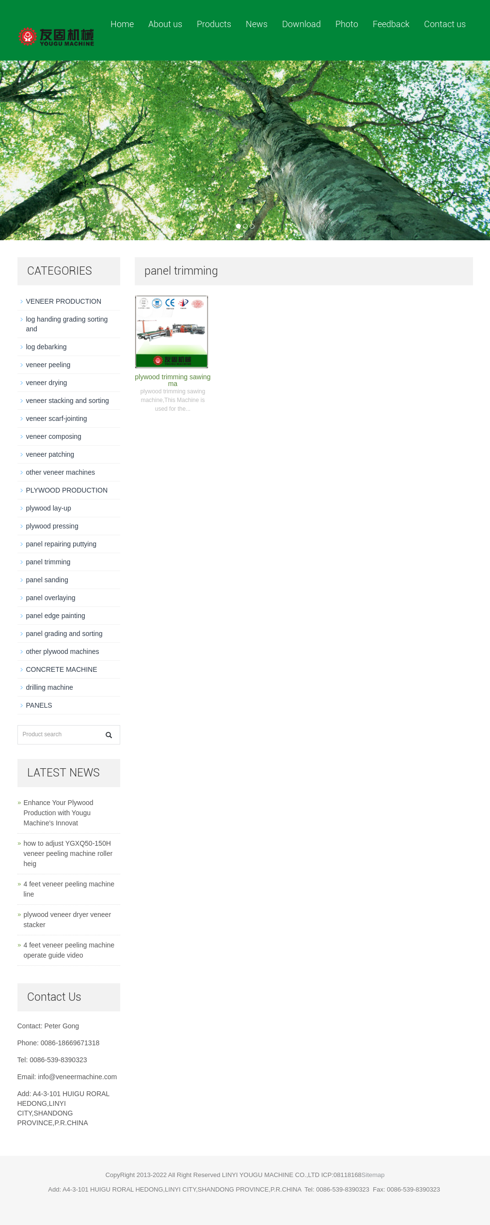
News (257, 24)
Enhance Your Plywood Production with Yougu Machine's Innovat (59, 813)
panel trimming (48, 562)
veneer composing (53, 436)
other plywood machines (62, 651)
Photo (346, 24)
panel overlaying (51, 598)
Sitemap (373, 1174)
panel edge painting (55, 616)
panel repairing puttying (61, 544)
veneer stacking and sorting (67, 400)
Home (122, 24)
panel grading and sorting (64, 633)
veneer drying (46, 383)
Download (301, 24)
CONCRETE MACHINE (61, 669)
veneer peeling (48, 365)
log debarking (46, 347)
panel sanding (47, 580)
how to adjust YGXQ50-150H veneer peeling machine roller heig (68, 853)
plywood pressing (52, 526)
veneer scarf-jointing (56, 418)
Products (214, 24)
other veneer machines (60, 472)
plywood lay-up (48, 508)
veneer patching (50, 454)
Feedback (391, 24)
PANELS (39, 705)
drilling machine (49, 687)
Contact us (445, 24)
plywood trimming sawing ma (172, 380)
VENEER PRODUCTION (64, 301)
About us (165, 24)
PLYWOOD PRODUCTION (67, 490)
